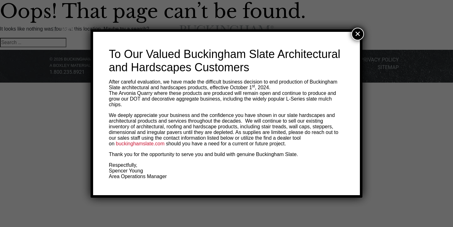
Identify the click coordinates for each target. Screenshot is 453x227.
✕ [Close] (358, 34)
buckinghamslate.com (140, 143)
